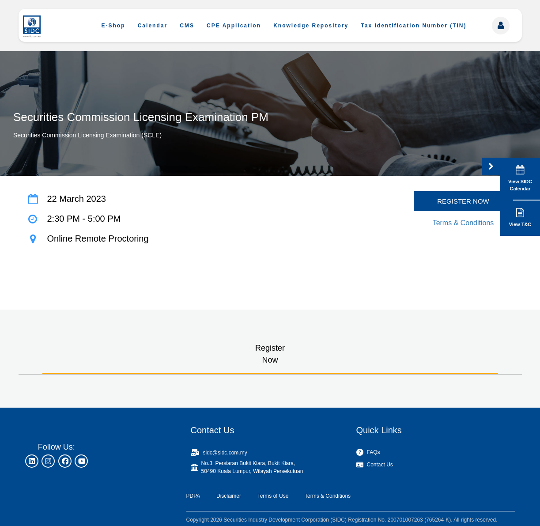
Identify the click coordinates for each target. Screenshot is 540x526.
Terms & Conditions (463, 223)
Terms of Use (273, 496)
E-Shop (113, 26)
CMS (187, 26)
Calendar (152, 26)
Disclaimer (228, 496)
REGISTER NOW (463, 201)
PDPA (193, 496)
